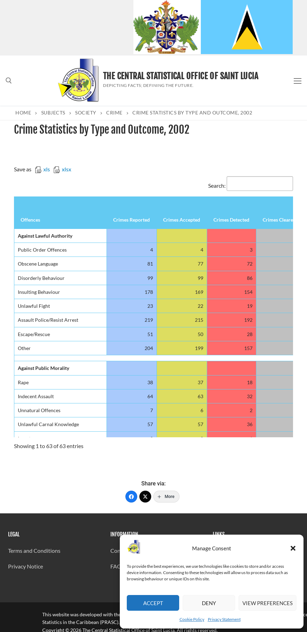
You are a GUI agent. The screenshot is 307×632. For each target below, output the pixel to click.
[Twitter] (145, 497)
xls (42, 169)
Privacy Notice (25, 566)
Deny (209, 603)
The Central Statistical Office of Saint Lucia (180, 76)
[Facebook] (131, 497)
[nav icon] (297, 80)
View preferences (267, 603)
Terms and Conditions (34, 550)
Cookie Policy (192, 619)
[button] (293, 548)
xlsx (62, 169)
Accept (153, 603)
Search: (250, 185)
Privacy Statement (224, 619)
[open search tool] (9, 80)
